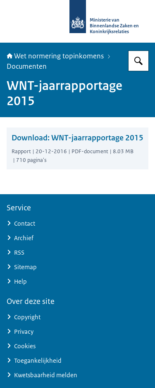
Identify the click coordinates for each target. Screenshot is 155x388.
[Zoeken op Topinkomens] (138, 61)
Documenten (27, 66)
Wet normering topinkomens (55, 55)
